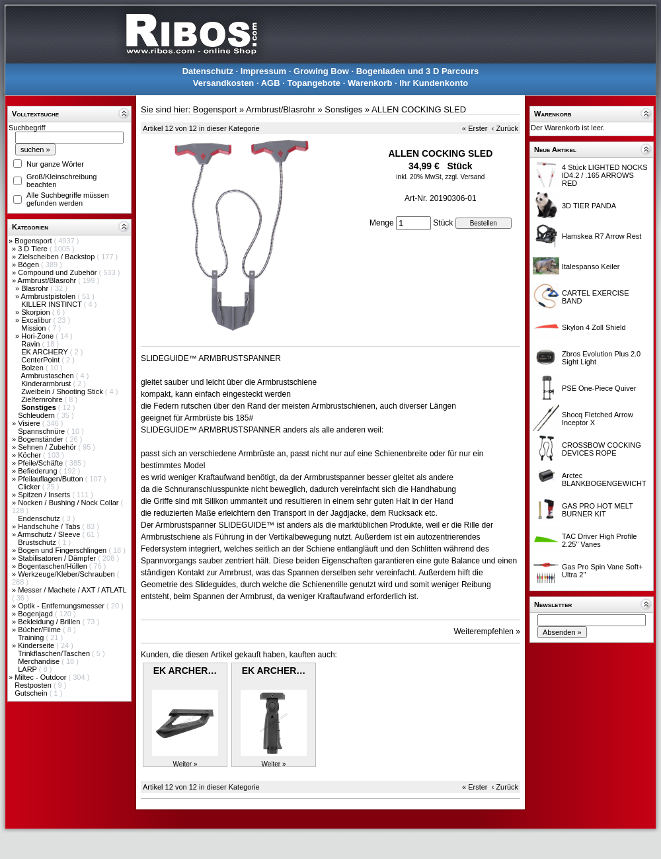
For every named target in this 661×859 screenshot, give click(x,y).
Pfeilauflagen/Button (51, 479)
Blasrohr (35, 288)
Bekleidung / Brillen (50, 622)
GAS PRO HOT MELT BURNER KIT (597, 510)
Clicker (30, 487)
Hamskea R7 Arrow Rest (601, 236)
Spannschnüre (42, 431)
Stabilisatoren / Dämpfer (58, 558)
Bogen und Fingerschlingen (63, 550)
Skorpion (36, 312)
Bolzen (33, 368)
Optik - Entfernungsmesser (62, 606)
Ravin (31, 344)
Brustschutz (38, 542)
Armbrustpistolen (49, 296)
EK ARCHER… (185, 670)
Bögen (29, 264)
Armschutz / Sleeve (50, 534)
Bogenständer (41, 439)
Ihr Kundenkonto (433, 83)
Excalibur (37, 320)
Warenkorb (370, 83)
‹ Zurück (505, 128)
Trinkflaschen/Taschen (55, 653)
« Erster (475, 128)
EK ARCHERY (45, 352)
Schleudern (37, 415)
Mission (34, 328)
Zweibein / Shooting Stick (63, 391)
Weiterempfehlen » (487, 631)
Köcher (30, 455)
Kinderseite (37, 645)
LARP (28, 669)
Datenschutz (207, 71)
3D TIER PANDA (589, 206)
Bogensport (34, 241)
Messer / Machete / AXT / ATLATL (72, 590)
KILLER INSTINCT (52, 304)
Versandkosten (223, 83)
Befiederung (38, 471)
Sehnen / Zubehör (48, 447)
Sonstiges (343, 109)
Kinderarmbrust (47, 384)
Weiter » (185, 764)
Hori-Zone (38, 336)
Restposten (34, 685)
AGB (270, 83)
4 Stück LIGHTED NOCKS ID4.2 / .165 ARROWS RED (605, 175)
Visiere (30, 423)
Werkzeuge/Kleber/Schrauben (67, 574)
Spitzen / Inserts (45, 495)
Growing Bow (321, 71)
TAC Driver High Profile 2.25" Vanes (599, 540)
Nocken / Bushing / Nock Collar (69, 503)
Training (32, 637)
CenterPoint (41, 360)
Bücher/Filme (40, 630)
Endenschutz (40, 518)
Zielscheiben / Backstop (57, 257)
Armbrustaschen (48, 376)
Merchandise (39, 661)
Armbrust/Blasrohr (48, 280)
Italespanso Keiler (590, 266)
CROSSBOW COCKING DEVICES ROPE (601, 449)
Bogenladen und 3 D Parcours (417, 71)
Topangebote (313, 83)
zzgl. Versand (465, 177)
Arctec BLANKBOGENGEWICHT (604, 479)
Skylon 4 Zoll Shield (594, 327)
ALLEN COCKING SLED (418, 109)
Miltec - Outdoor (41, 677)
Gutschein (32, 693)
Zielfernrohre (42, 399)
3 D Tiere (34, 249)
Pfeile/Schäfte (41, 463)
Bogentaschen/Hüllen (53, 566)
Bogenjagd (36, 614)
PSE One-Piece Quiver (599, 388)
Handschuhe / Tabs (50, 526)
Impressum (263, 71)
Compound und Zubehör (58, 272)
